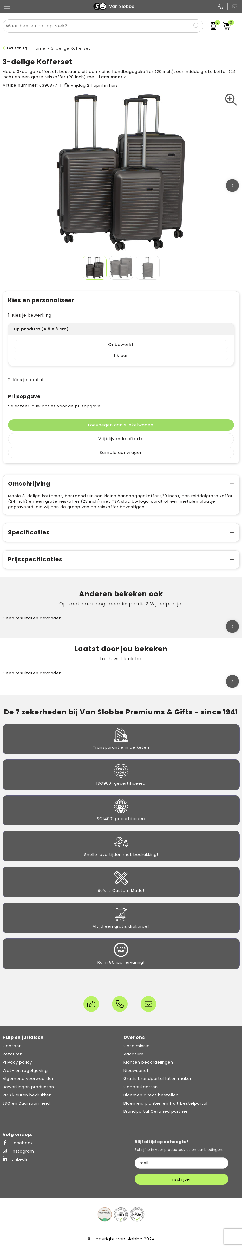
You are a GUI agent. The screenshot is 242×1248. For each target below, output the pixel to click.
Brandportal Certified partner (155, 1111)
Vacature (133, 1054)
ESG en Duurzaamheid (26, 1103)
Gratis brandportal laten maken (158, 1078)
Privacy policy (17, 1062)
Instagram (18, 1151)
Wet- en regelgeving (25, 1070)
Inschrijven (181, 1179)
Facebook (18, 1142)
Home (39, 48)
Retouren (13, 1054)
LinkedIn (16, 1159)
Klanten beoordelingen (148, 1062)
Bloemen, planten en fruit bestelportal (165, 1103)
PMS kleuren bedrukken (27, 1095)
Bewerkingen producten (28, 1087)
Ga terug (17, 48)
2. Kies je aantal (25, 379)
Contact (12, 1045)
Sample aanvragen (121, 453)
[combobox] (97, 26)
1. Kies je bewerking (29, 315)
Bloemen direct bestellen (151, 1095)
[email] (181, 1163)
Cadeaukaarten (140, 1087)
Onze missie (136, 1045)
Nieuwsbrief (136, 1070)
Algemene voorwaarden (29, 1078)
